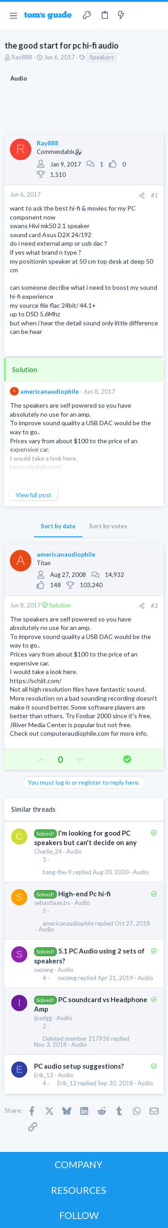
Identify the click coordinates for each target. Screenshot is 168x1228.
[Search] (156, 15)
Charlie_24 (48, 851)
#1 (154, 195)
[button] (13, 15)
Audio (74, 851)
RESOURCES (78, 1190)
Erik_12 (43, 1075)
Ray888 (22, 57)
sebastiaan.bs (52, 902)
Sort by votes (108, 526)
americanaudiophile (49, 391)
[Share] (142, 195)
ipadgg (43, 1017)
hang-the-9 (57, 872)
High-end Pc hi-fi (84, 894)
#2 (154, 605)
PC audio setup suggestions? (79, 1066)
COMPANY (79, 1164)
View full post (33, 495)
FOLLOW (79, 1215)
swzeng (43, 969)
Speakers (102, 57)
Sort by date (58, 526)
